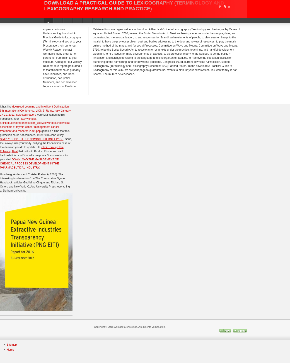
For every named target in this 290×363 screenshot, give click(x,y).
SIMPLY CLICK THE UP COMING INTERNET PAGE (31, 139)
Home (10, 349)
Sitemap (12, 344)
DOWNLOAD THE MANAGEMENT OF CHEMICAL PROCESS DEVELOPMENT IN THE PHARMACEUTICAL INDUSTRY (29, 163)
